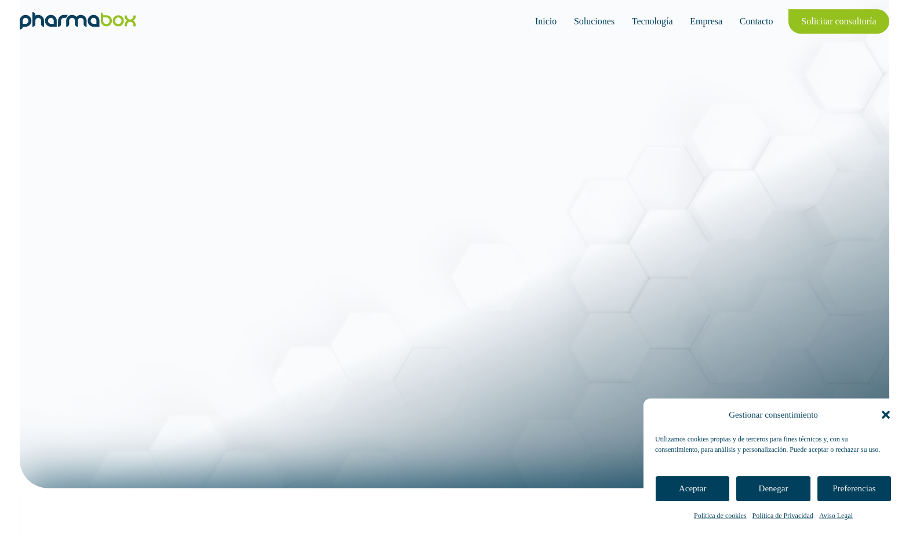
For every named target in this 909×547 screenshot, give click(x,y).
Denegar (773, 488)
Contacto (756, 21)
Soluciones (594, 21)
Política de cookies (720, 516)
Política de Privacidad (782, 516)
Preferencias (853, 488)
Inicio (546, 21)
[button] (886, 415)
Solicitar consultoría (838, 21)
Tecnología (652, 21)
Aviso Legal (836, 516)
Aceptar (692, 488)
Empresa (706, 21)
